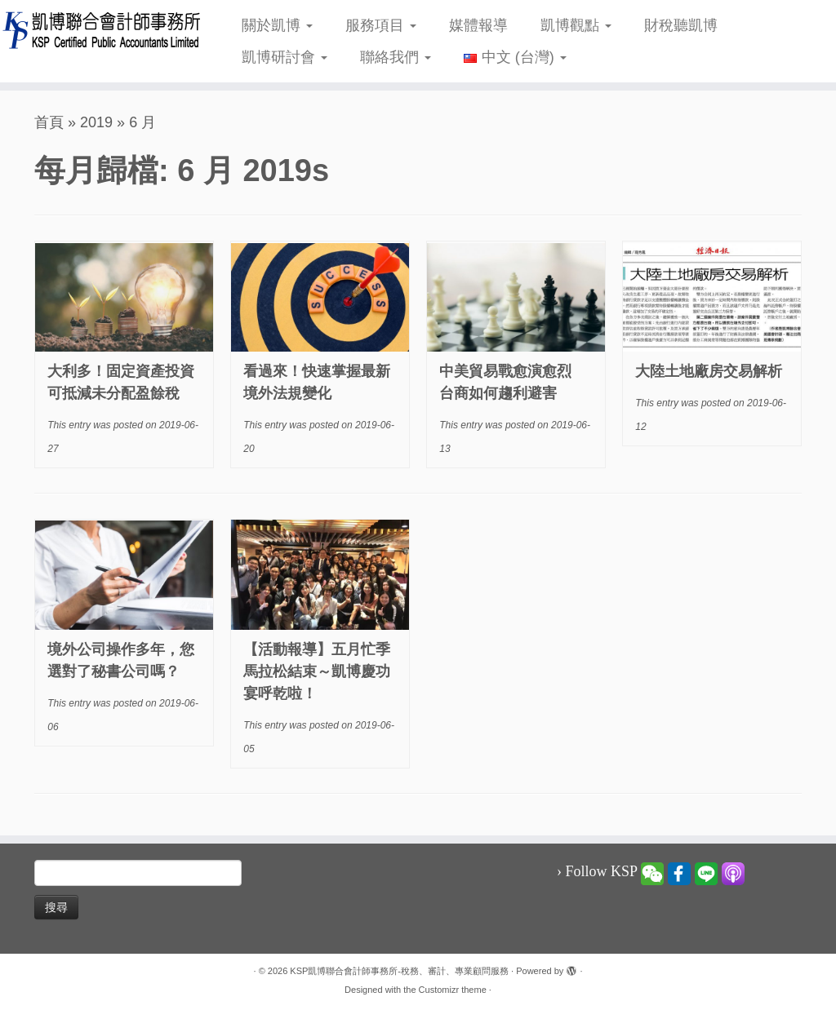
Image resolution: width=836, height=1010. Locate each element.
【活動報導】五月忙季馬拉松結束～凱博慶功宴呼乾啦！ (316, 671)
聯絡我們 (395, 57)
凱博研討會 (284, 57)
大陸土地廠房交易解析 (708, 371)
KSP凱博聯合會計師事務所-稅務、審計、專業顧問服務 (399, 971)
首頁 (49, 122)
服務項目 (380, 25)
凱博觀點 (575, 25)
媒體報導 (478, 25)
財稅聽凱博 (681, 25)
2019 (96, 122)
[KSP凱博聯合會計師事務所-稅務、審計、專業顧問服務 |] (98, 29)
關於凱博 (277, 25)
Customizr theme (453, 989)
